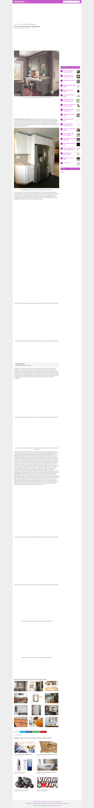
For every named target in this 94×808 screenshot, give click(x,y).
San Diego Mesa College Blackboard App (23, 754)
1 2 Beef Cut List (66, 162)
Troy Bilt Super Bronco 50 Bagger (22, 790)
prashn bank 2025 (57, 805)
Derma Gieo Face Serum (20, 772)
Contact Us (39, 801)
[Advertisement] (47, 14)
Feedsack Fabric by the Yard (69, 80)
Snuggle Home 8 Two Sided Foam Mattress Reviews (48, 772)
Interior (28, 1)
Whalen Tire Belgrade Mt (42, 790)
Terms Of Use (48, 801)
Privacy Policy (58, 801)
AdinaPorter (19, 1)
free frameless (18, 735)
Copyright (43, 801)
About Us (53, 801)
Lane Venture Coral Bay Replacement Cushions (47, 754)
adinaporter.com (17, 368)
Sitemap (34, 801)
